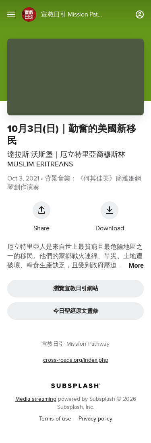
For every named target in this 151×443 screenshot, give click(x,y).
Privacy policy (95, 418)
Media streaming (35, 399)
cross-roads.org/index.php (75, 360)
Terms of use (55, 418)
